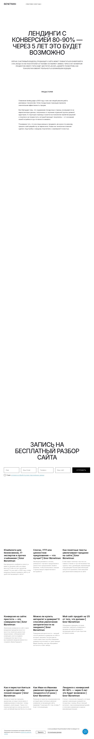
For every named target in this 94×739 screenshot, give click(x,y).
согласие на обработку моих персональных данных (27, 475)
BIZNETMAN (10, 4)
